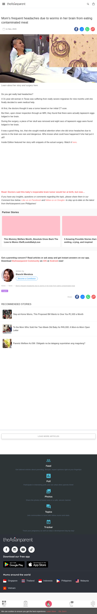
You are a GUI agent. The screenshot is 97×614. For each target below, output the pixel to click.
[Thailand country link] (28, 580)
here (74, 142)
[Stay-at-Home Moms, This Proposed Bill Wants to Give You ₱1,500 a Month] (43, 313)
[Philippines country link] (64, 580)
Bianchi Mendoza (24, 274)
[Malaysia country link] (82, 580)
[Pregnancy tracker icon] (48, 604)
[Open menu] (3, 4)
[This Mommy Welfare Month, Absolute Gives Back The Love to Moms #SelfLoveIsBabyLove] (31, 225)
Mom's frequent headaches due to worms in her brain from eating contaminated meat (45, 285)
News (10, 285)
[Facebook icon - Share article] (76, 28)
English (4, 290)
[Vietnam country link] (9, 587)
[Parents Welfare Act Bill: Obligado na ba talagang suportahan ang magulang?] (44, 342)
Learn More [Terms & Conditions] (51, 611)
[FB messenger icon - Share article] (82, 28)
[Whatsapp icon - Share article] (87, 28)
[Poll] (48, 478)
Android (54, 260)
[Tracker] (48, 524)
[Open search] (87, 3)
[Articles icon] (25, 604)
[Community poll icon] (93, 604)
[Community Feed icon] (71, 604)
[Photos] (48, 494)
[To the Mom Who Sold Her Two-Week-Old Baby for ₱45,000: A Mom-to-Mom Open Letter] (48, 328)
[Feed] (48, 463)
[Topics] (48, 509)
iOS (45, 260)
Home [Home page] (3, 285)
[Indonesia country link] (45, 580)
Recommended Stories (16, 303)
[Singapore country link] (10, 580)
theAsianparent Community (25, 260)
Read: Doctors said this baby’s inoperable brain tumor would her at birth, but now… (43, 191)
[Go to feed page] (16, 4)
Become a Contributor (27, 278)
